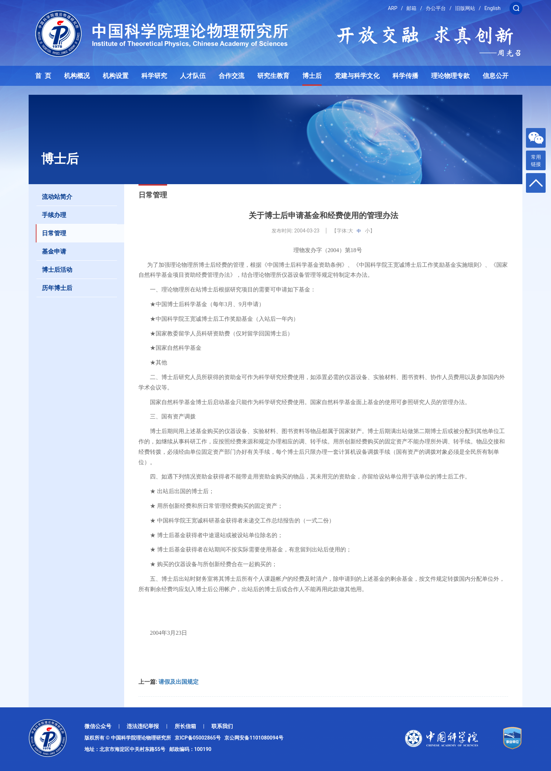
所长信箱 (185, 726)
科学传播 (405, 75)
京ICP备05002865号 (199, 738)
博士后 (312, 75)
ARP (393, 8)
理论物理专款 (450, 75)
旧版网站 (465, 8)
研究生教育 (273, 75)
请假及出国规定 (179, 681)
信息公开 (495, 75)
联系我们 (222, 726)
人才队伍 (193, 75)
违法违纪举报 (143, 726)
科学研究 (154, 75)
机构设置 (115, 75)
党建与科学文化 (357, 75)
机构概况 (77, 75)
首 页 (43, 75)
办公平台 (436, 8)
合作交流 (231, 75)
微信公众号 (97, 726)
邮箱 (411, 8)
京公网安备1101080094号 (253, 738)
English (492, 8)
